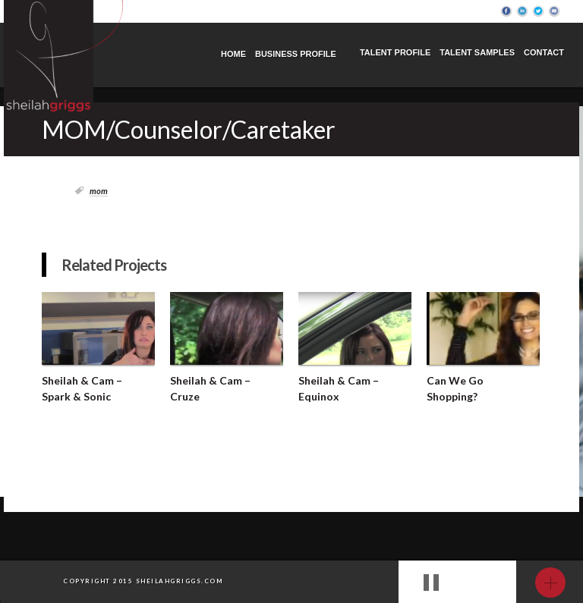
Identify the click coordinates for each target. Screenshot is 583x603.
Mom (99, 191)
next (486, 583)
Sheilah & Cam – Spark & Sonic (82, 388)
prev (464, 583)
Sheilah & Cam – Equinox (338, 388)
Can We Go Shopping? (455, 388)
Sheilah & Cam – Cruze (210, 388)
